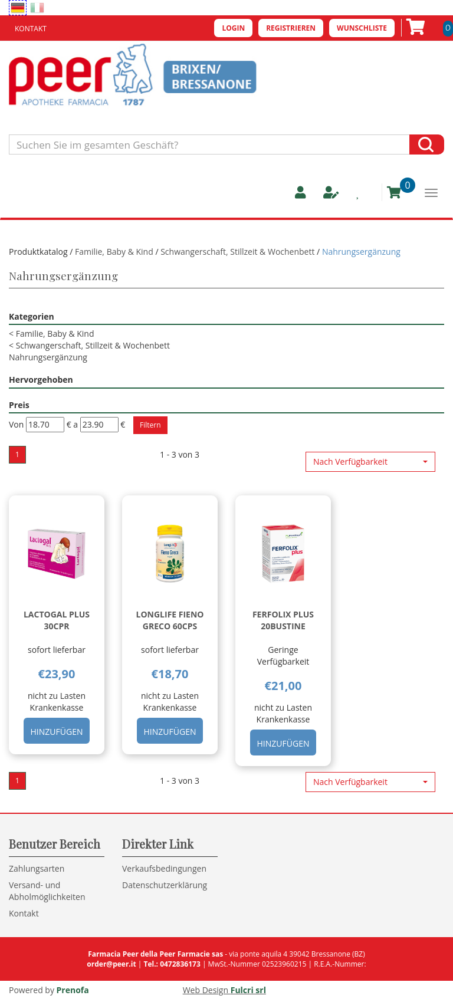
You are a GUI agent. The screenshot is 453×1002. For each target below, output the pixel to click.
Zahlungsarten (36, 868)
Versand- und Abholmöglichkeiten (47, 890)
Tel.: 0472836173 (171, 964)
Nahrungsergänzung (48, 357)
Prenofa (73, 990)
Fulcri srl (248, 990)
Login (233, 28)
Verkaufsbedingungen (164, 868)
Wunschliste (362, 28)
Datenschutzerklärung (164, 885)
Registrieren (291, 28)
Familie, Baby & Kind (114, 251)
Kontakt (31, 29)
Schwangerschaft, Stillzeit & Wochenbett (237, 251)
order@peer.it (111, 964)
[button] (370, 462)
